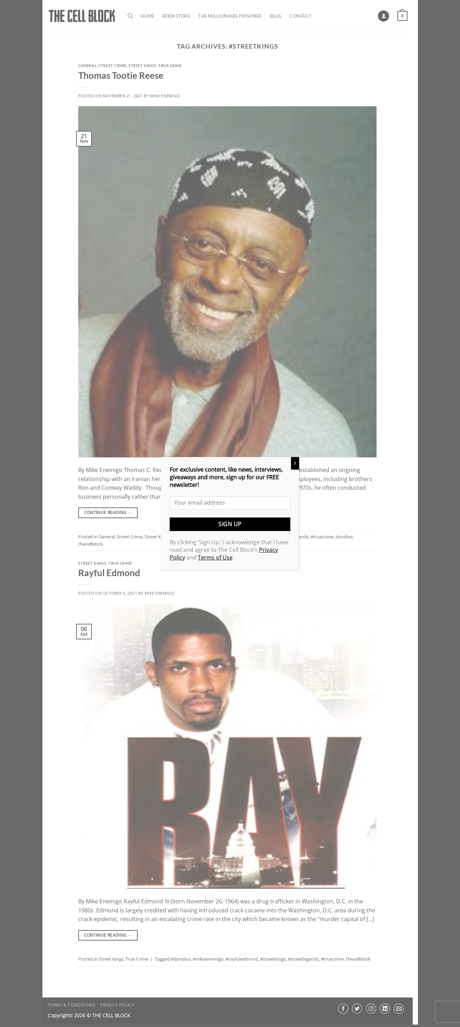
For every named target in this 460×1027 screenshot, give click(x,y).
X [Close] (295, 463)
